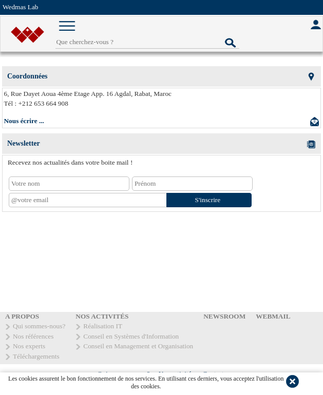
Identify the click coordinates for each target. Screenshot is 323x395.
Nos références (33, 336)
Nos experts (29, 346)
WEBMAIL (273, 316)
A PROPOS (22, 316)
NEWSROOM (224, 316)
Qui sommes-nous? (39, 326)
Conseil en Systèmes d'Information (131, 336)
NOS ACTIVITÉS (101, 316)
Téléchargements (36, 356)
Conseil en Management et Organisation (138, 346)
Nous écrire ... (24, 121)
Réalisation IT (102, 326)
